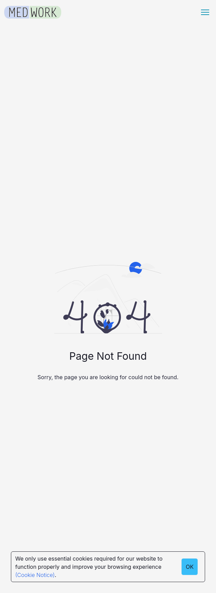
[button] (205, 12)
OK (190, 566)
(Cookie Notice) (35, 575)
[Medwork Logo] (33, 12)
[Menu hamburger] (205, 12)
